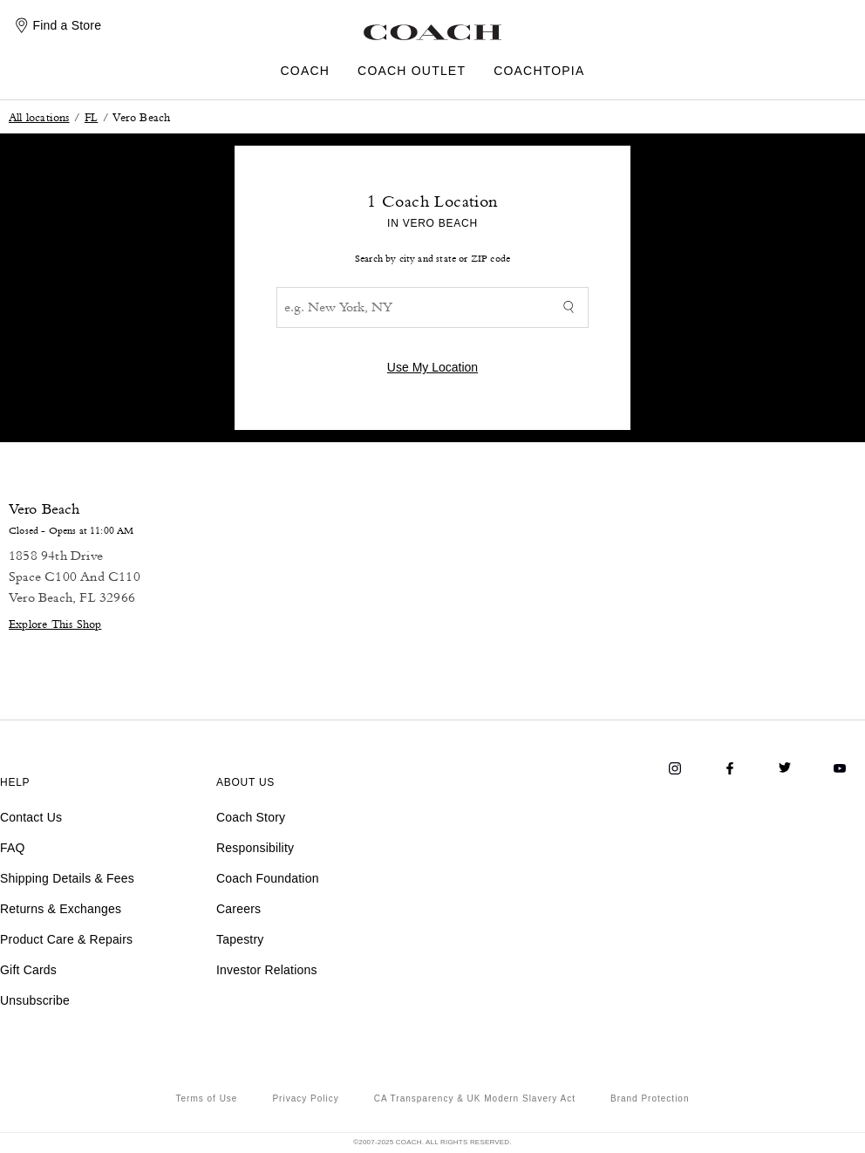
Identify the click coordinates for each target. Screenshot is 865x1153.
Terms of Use (207, 1098)
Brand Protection (650, 1098)
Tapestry (240, 939)
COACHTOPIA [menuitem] (539, 71)
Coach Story (250, 817)
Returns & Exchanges (60, 909)
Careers (238, 909)
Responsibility (255, 848)
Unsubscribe (35, 1000)
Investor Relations (266, 970)
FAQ (12, 848)
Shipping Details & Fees (67, 878)
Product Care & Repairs (66, 939)
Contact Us (31, 817)
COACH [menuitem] (305, 71)
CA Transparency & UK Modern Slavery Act (475, 1098)
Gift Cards (28, 970)
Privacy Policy (305, 1098)
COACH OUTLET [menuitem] (412, 71)
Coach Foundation (267, 878)
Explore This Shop (55, 623)
